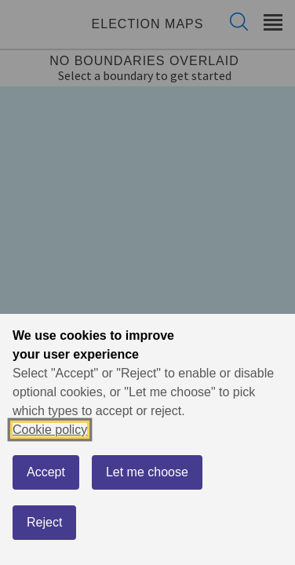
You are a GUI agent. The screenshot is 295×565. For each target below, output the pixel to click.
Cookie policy (50, 429)
